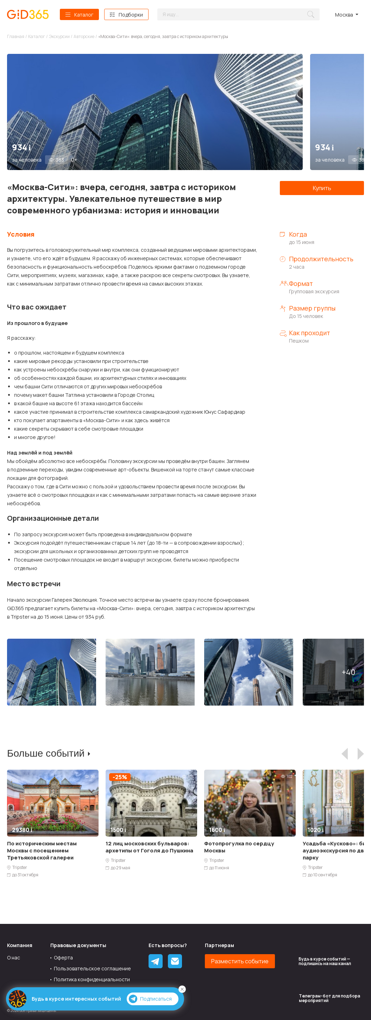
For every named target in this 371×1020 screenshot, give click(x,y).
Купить (322, 188)
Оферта (63, 957)
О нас (13, 957)
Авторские (84, 36)
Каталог (83, 14)
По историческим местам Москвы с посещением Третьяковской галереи (42, 850)
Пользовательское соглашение (92, 968)
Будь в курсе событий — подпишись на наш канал (324, 961)
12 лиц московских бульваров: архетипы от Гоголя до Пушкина (149, 847)
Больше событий (45, 753)
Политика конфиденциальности (92, 979)
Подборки (131, 14)
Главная (15, 36)
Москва (344, 14)
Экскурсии (59, 36)
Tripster (19, 867)
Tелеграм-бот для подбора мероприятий (329, 998)
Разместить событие (240, 961)
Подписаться (150, 999)
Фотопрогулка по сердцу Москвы (239, 847)
